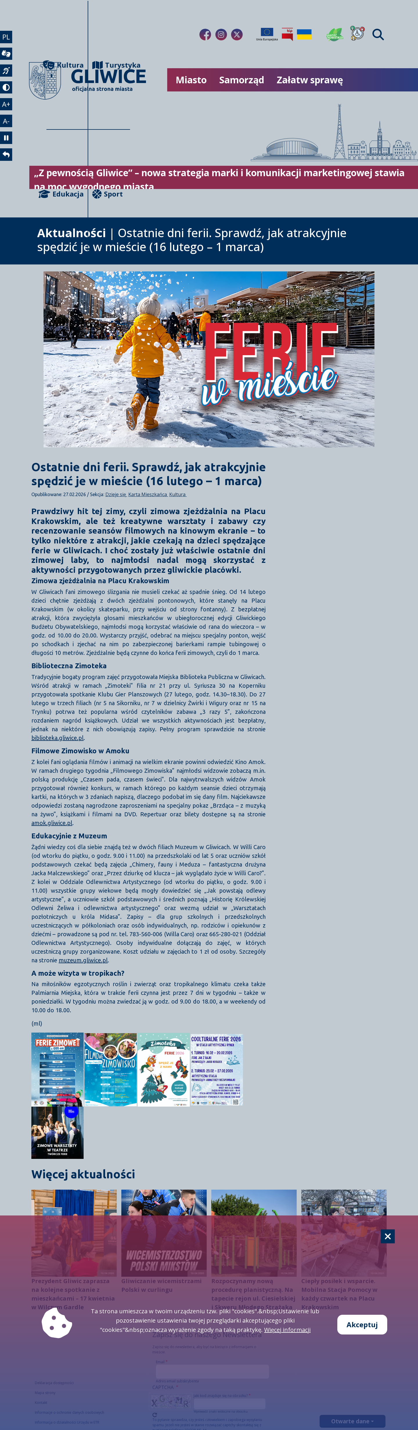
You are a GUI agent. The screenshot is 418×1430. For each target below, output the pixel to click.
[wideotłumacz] (7, 57)
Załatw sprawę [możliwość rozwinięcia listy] (310, 79)
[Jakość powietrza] (335, 34)
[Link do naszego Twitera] (237, 34)
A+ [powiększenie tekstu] (7, 112)
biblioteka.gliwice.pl (57, 737)
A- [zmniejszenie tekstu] (7, 131)
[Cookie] (388, 1236)
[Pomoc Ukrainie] (304, 34)
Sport (107, 194)
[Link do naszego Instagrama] (221, 34)
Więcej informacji (287, 1330)
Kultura (65, 65)
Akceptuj (362, 1324)
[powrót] (7, 168)
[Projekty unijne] (267, 34)
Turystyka (111, 65)
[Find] (378, 34)
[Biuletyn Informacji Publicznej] (287, 34)
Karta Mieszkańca (148, 494)
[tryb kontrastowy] (7, 94)
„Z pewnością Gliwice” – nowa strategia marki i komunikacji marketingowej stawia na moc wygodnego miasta (219, 179)
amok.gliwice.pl (51, 823)
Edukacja (65, 194)
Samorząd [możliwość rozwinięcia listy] (241, 79)
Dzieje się (116, 494)
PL (7, 38)
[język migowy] (7, 75)
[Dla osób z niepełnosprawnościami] (357, 34)
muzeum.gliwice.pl (83, 960)
